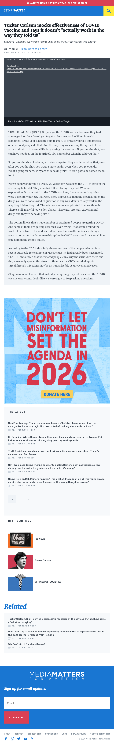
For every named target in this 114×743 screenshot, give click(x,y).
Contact (19, 734)
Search (108, 11)
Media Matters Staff (34, 49)
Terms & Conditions (100, 734)
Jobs (64, 734)
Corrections (34, 734)
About (7, 734)
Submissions (51, 734)
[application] (57, 87)
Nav (96, 11)
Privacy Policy (78, 734)
